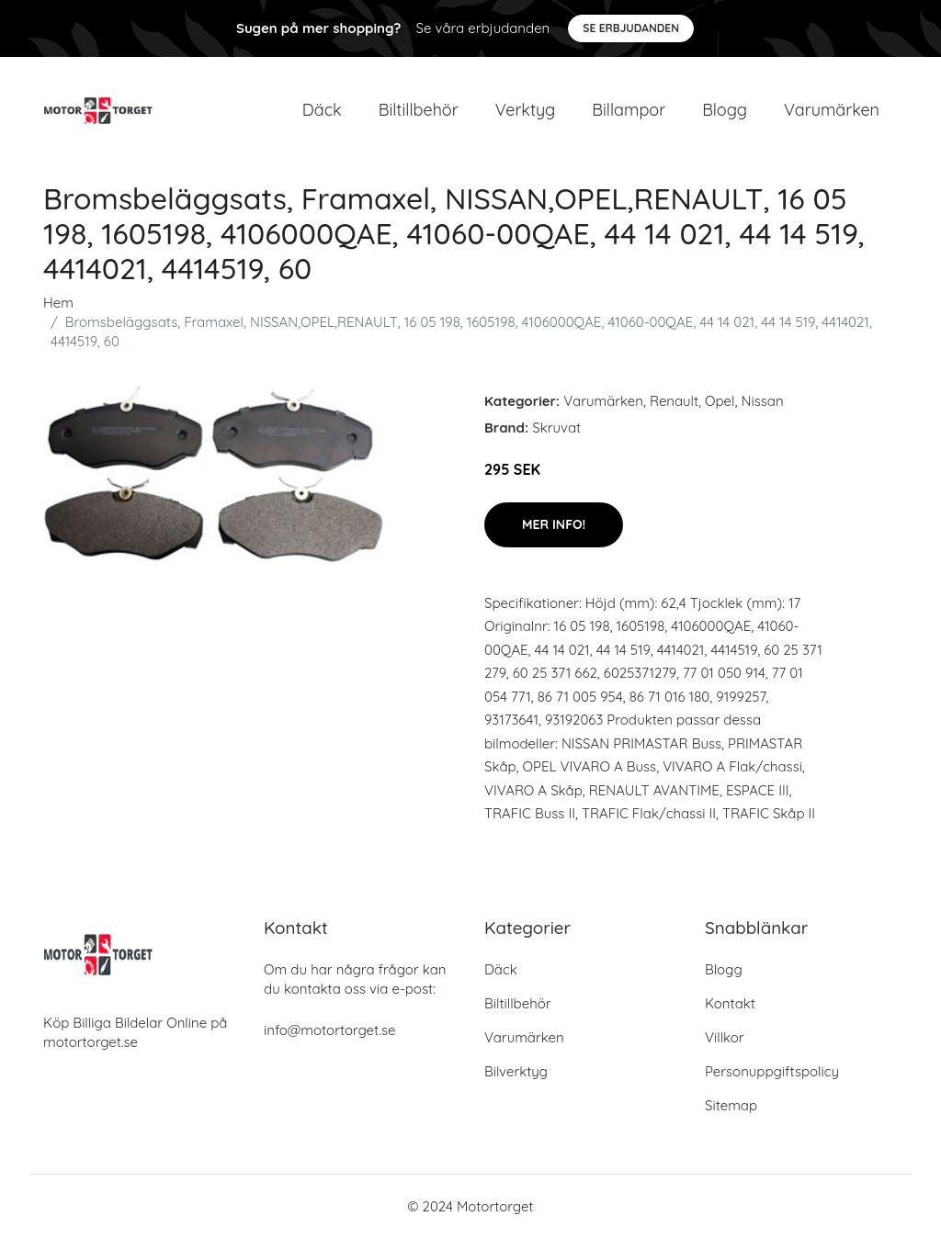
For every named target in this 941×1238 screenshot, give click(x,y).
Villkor (724, 1037)
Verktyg (525, 109)
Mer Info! (553, 524)
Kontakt (730, 1003)
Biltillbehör (419, 109)
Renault (674, 401)
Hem (58, 302)
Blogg (724, 109)
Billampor (628, 109)
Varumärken (831, 109)
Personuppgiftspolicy (772, 1071)
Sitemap (731, 1105)
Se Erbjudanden (631, 28)
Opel (720, 401)
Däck (322, 109)
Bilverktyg (516, 1071)
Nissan (763, 401)
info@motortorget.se (329, 1030)
